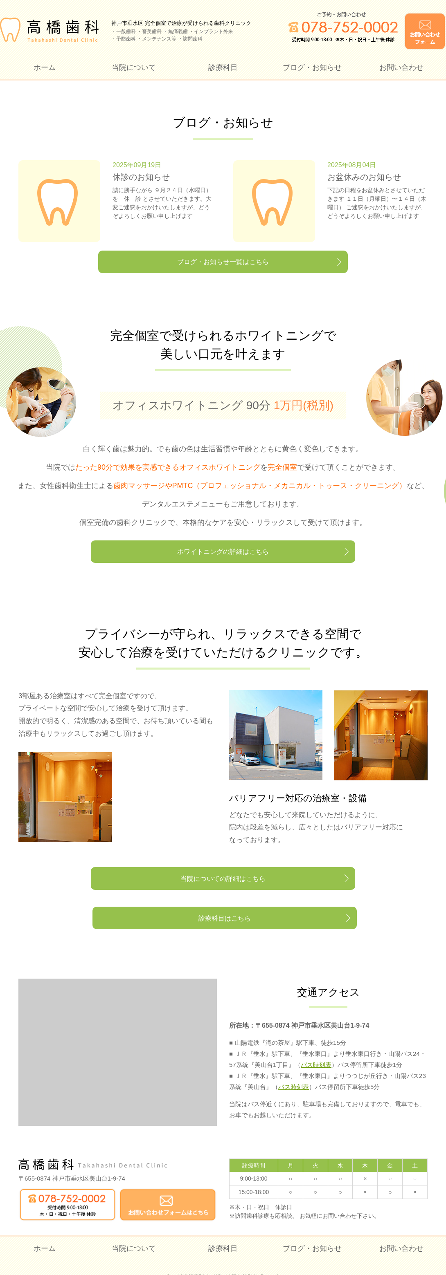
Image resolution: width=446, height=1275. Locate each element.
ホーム (45, 67)
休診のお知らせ (141, 177)
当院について (134, 67)
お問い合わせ (401, 67)
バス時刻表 (316, 1052)
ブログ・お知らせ (312, 67)
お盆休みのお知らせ (364, 177)
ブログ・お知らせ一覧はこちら (223, 267)
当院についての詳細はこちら (137, 900)
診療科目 (223, 67)
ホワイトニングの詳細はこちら (223, 563)
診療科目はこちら (308, 900)
